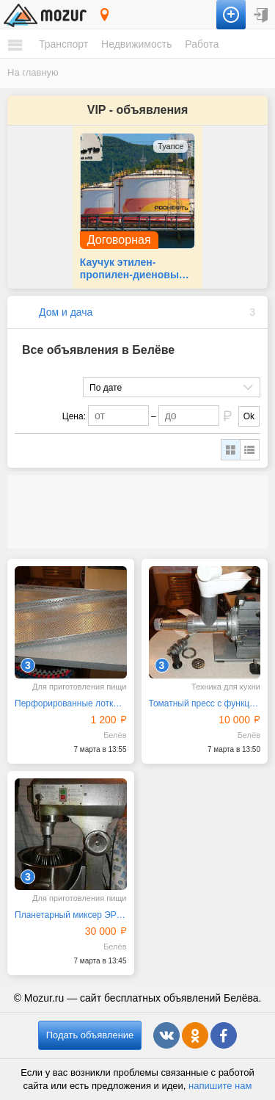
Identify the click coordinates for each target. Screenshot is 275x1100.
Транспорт (63, 44)
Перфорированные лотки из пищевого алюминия (71, 703)
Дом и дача (65, 312)
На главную (33, 72)
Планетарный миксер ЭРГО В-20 (71, 915)
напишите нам (220, 1085)
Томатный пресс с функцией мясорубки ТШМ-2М (205, 703)
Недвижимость (136, 44)
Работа (202, 44)
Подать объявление (90, 1035)
